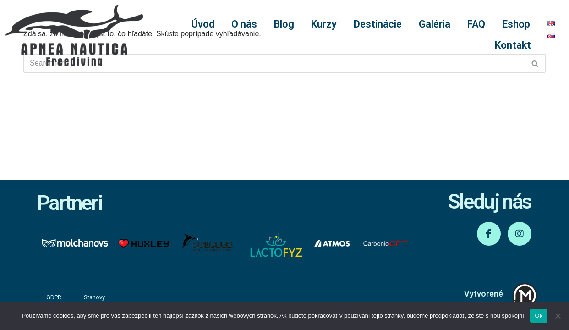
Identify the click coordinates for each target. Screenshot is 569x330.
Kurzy (324, 24)
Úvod (202, 24)
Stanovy (94, 297)
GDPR (53, 297)
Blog (284, 24)
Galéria (434, 24)
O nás (244, 24)
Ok (538, 315)
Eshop (516, 24)
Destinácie (378, 24)
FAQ (476, 24)
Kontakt (513, 45)
